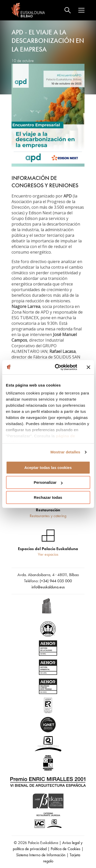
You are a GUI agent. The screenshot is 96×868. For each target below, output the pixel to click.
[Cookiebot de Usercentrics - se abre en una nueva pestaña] (57, 367)
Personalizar (48, 482)
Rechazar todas (48, 497)
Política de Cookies (65, 848)
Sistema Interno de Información (41, 855)
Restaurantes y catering (48, 515)
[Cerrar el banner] (88, 367)
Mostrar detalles (65, 452)
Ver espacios (48, 554)
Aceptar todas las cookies (48, 467)
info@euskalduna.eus (48, 587)
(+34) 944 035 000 (56, 581)
